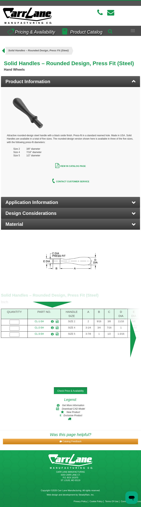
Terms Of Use (111, 501)
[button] (70, 202)
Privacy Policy (80, 501)
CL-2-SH (39, 327)
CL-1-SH (39, 321)
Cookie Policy (96, 501)
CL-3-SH (39, 334)
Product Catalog (81, 31)
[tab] (70, 81)
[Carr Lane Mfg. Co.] (35, 16)
